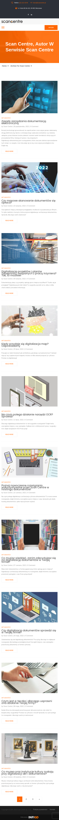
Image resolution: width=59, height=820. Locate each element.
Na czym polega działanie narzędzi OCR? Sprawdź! (27, 442)
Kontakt (52, 809)
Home (4, 66)
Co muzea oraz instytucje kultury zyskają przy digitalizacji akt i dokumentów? (27, 799)
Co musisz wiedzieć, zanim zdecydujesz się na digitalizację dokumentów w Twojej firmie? (28, 587)
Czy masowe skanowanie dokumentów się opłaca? (28, 228)
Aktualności (6, 149)
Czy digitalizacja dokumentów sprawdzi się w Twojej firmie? (28, 658)
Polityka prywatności (40, 809)
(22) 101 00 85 (23, 3)
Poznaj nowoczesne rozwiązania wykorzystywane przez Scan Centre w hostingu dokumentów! (25, 515)
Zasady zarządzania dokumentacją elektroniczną (23, 154)
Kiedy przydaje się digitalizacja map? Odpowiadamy (25, 371)
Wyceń (51, 27)
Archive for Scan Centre (20, 66)
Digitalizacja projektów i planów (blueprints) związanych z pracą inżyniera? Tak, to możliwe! (28, 301)
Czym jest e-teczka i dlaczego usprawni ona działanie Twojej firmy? (26, 729)
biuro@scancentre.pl (39, 3)
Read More (9, 183)
